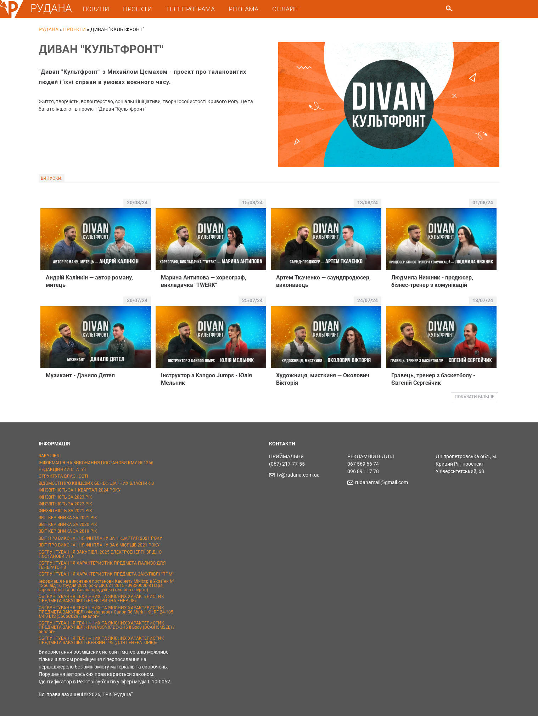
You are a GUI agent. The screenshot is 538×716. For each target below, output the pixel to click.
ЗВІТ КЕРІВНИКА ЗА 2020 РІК (68, 524)
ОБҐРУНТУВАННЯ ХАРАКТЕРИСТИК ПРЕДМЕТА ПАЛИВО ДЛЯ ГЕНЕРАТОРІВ (102, 565)
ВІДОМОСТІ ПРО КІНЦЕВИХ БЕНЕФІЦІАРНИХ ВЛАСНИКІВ (96, 483)
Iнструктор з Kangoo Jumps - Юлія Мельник (206, 379)
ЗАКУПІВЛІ (50, 455)
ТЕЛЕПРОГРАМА (190, 9)
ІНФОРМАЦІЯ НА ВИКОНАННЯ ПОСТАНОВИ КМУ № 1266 (96, 462)
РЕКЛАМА (243, 9)
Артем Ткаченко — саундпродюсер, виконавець (323, 281)
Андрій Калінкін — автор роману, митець (89, 281)
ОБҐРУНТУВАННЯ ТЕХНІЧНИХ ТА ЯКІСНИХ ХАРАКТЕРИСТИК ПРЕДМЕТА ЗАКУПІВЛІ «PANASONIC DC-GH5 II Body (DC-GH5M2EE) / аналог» (107, 627)
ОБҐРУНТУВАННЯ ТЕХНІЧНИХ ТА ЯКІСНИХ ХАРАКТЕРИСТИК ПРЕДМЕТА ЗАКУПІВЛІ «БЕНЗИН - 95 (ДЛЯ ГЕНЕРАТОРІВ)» (101, 640)
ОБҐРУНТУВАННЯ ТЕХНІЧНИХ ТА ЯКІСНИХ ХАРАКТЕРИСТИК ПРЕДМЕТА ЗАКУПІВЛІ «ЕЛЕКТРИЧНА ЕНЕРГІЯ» (101, 598)
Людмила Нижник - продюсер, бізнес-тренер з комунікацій (432, 281)
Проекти (74, 29)
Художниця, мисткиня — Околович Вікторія (322, 379)
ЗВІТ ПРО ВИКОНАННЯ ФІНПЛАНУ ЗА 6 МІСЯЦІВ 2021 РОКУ (99, 545)
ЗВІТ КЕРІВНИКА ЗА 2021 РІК (68, 517)
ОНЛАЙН (285, 9)
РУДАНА (51, 8)
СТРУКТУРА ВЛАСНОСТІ (63, 476)
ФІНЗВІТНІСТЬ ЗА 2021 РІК (65, 510)
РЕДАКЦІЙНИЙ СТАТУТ (62, 469)
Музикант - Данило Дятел (80, 375)
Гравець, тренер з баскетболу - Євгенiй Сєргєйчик (433, 379)
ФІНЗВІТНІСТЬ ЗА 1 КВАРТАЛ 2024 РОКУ (80, 490)
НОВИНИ (96, 9)
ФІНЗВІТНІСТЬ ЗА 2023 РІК (65, 497)
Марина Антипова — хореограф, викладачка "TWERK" (203, 281)
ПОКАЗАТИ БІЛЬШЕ (474, 396)
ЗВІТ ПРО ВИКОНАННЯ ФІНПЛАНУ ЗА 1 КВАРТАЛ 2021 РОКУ (100, 538)
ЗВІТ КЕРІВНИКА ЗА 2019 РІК (68, 531)
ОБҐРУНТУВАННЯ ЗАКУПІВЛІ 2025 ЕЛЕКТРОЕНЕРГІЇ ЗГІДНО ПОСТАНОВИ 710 (100, 554)
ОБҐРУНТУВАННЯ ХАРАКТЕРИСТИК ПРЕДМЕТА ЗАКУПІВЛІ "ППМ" (106, 574)
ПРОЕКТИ (137, 9)
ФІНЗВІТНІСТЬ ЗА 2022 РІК (65, 503)
